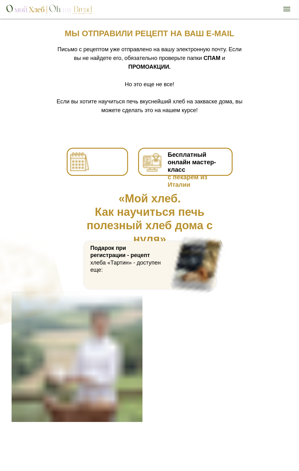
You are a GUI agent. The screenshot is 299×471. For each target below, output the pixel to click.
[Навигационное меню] (286, 9)
